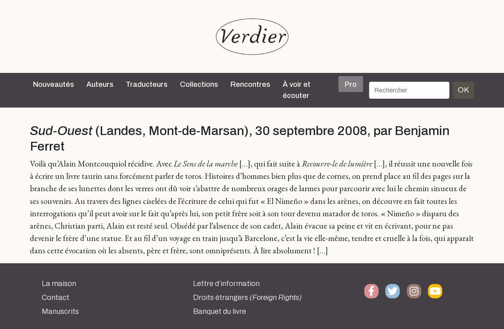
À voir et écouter (297, 90)
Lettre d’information (226, 284)
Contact (55, 298)
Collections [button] (199, 84)
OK (463, 90)
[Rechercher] (409, 90)
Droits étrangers (247, 298)
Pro (351, 84)
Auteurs (99, 84)
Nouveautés (53, 84)
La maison (59, 284)
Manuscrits (60, 311)
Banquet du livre (219, 311)
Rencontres (250, 84)
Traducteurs (147, 84)
